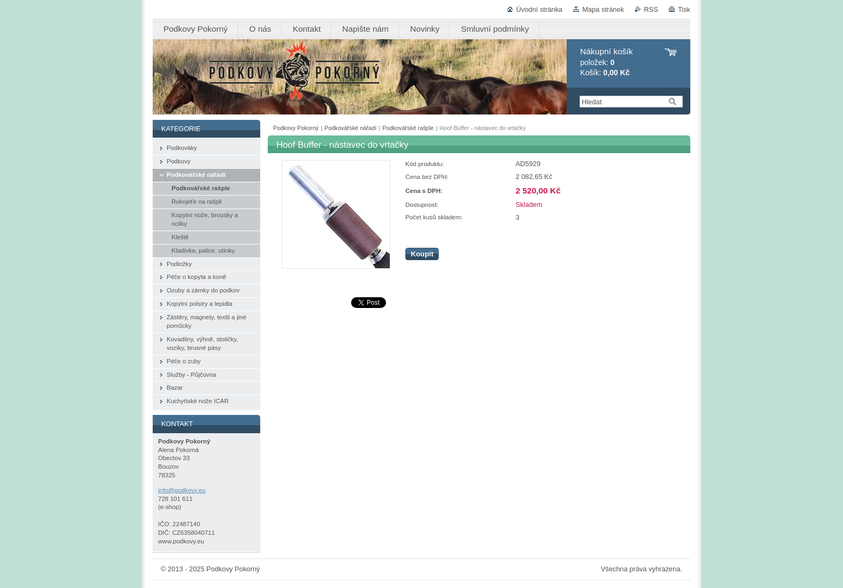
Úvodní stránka (539, 9)
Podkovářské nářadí (351, 128)
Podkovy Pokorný (296, 128)
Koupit (422, 254)
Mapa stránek (603, 9)
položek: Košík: (606, 62)
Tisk (684, 9)
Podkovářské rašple (408, 128)
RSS (651, 9)
